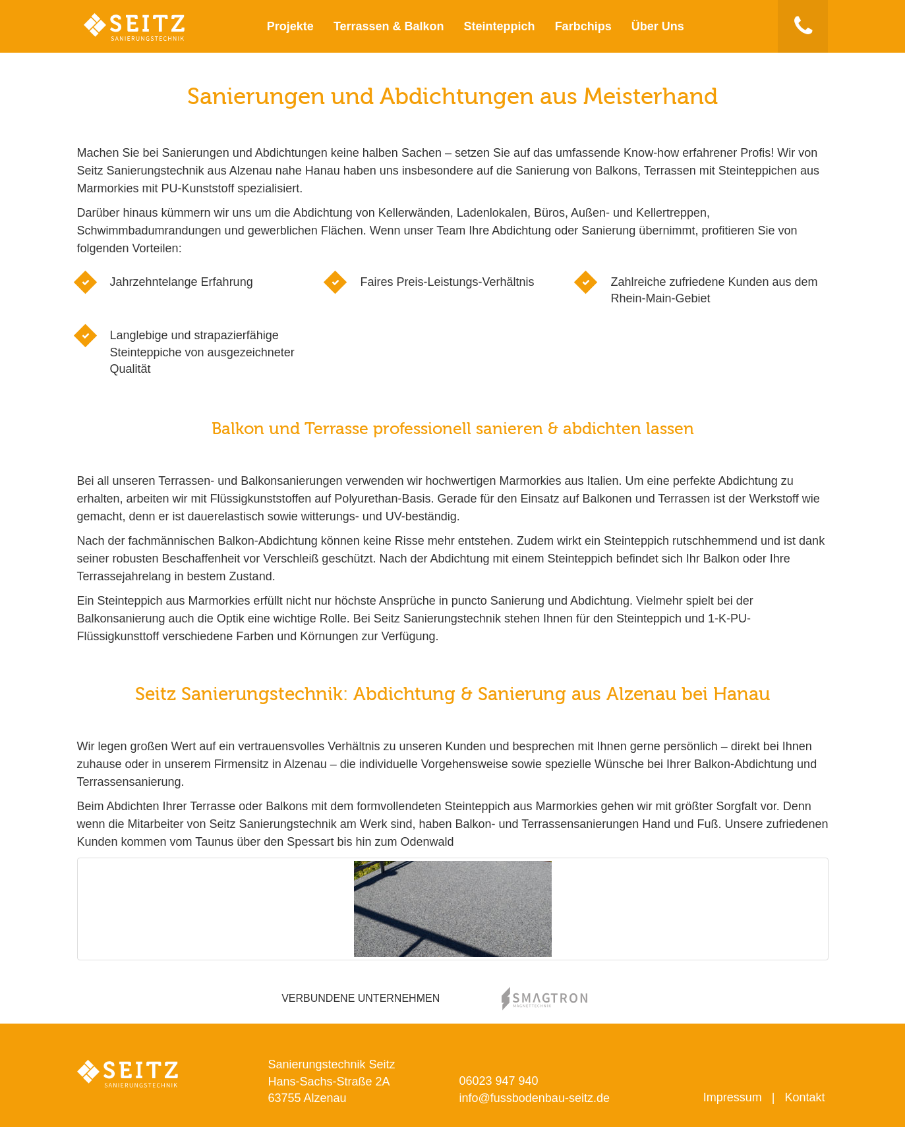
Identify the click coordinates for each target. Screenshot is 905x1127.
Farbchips (583, 26)
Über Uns (657, 26)
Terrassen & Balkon (389, 26)
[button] (803, 26)
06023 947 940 (499, 1080)
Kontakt (804, 1097)
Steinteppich (499, 26)
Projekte (290, 26)
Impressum (732, 1097)
